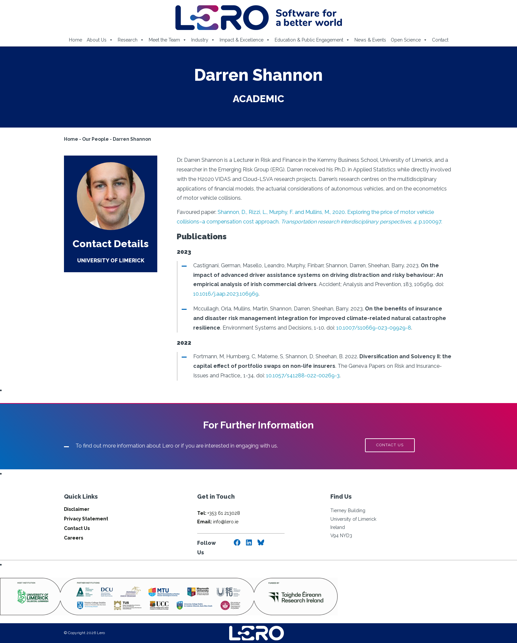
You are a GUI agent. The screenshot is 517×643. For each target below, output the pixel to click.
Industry (203, 39)
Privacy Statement (86, 518)
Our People (95, 139)
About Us (100, 39)
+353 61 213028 (218, 513)
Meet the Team (168, 39)
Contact (440, 40)
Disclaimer (76, 509)
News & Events (370, 40)
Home (75, 40)
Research (131, 39)
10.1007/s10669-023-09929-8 (373, 328)
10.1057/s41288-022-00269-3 (303, 375)
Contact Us (77, 528)
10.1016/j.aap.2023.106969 (225, 294)
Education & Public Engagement (312, 39)
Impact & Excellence (245, 39)
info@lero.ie (217, 521)
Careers (73, 538)
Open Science (409, 39)
